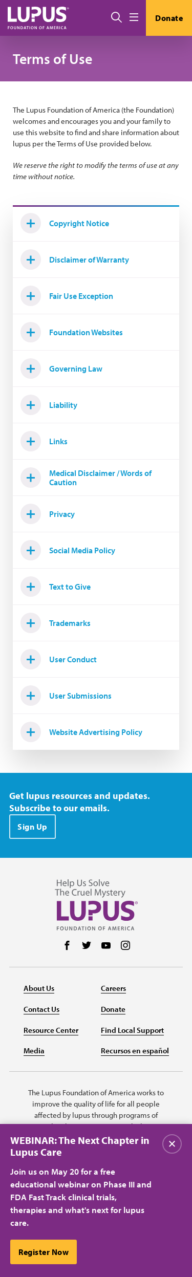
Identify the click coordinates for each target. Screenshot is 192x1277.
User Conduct (58, 659)
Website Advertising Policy (81, 732)
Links (44, 441)
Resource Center (51, 1030)
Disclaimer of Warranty (74, 259)
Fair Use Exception (66, 296)
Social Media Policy (67, 550)
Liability (48, 405)
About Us (39, 988)
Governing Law (61, 368)
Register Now (43, 1252)
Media (34, 1050)
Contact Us (41, 1009)
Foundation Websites (71, 332)
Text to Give (55, 586)
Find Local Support (132, 1030)
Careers (113, 988)
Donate (169, 18)
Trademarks (55, 623)
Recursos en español (135, 1050)
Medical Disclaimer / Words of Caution (86, 477)
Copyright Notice (64, 223)
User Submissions (66, 695)
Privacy (47, 514)
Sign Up (32, 826)
